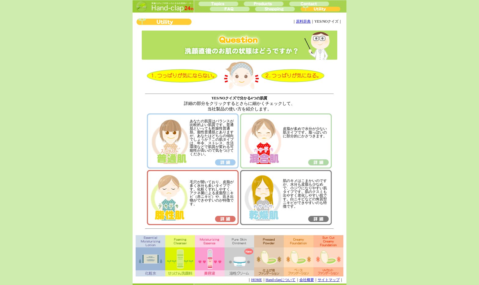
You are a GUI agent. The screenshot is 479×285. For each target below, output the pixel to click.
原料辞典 (303, 21)
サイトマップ (329, 280)
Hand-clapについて (281, 280)
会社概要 (306, 280)
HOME (256, 280)
